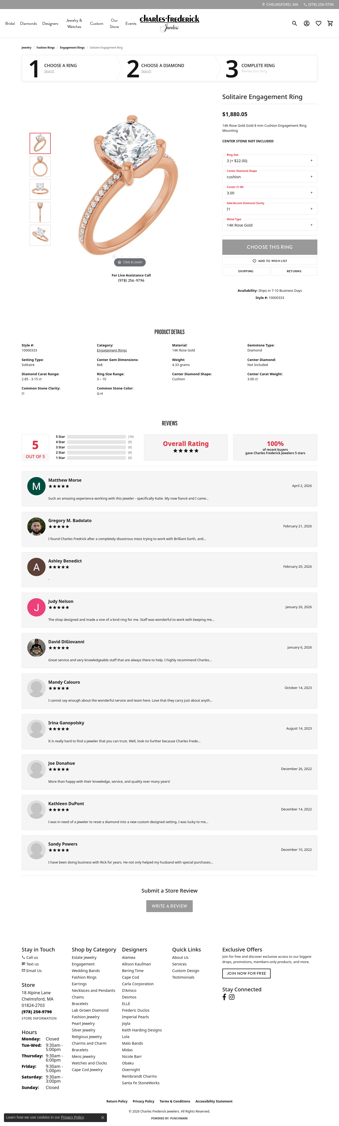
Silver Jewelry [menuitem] (83, 1030)
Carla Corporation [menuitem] (138, 983)
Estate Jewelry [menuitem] (84, 957)
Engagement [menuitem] (83, 964)
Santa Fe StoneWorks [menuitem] (140, 1082)
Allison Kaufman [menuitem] (136, 964)
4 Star (60, 442)
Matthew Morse (65, 480)
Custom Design (185, 970)
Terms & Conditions (175, 1101)
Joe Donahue (61, 763)
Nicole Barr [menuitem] (132, 1056)
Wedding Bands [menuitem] (86, 970)
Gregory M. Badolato (70, 520)
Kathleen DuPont (66, 803)
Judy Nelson (60, 601)
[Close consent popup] (102, 1117)
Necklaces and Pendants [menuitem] (93, 990)
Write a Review (169, 906)
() (131, 436)
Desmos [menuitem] (129, 997)
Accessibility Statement (213, 1101)
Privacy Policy (143, 1101)
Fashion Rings (46, 47)
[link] (280, 4)
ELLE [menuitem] (126, 1003)
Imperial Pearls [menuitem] (135, 1016)
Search (49, 71)
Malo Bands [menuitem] (132, 1043)
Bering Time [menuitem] (133, 970)
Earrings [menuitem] (79, 983)
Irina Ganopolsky (66, 723)
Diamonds (28, 23)
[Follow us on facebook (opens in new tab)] (224, 997)
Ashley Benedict (65, 561)
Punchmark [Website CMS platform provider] (179, 1118)
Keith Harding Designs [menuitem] (142, 1030)
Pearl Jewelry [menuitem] (83, 1023)
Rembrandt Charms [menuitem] (139, 1076)
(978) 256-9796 (131, 280)
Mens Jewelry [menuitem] (83, 1056)
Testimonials (183, 977)
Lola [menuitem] (125, 1036)
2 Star (60, 452)
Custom (96, 23)
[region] (130, 189)
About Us (180, 957)
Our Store (114, 23)
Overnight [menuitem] (131, 1069)
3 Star (60, 447)
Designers (50, 23)
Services (179, 964)
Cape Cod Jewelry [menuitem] (87, 1069)
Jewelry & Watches (74, 23)
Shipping (246, 271)
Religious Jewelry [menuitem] (87, 1036)
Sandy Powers (62, 844)
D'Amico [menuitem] (129, 990)
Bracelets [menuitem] (80, 1003)
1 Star (60, 458)
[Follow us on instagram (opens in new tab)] (231, 997)
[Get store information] (39, 1018)
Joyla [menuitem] (126, 1023)
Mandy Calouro (64, 682)
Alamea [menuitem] (128, 957)
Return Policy (117, 1101)
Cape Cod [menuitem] (130, 977)
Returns (294, 271)
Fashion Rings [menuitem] (84, 977)
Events (130, 23)
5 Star (60, 436)
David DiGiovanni (66, 642)
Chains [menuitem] (78, 997)
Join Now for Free (246, 973)
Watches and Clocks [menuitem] (89, 1063)
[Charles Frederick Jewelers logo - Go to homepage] (169, 23)
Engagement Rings (72, 47)
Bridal (10, 23)
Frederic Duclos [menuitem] (135, 1010)
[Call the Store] (37, 1012)
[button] (294, 23)
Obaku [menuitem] (128, 1063)
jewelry (26, 47)
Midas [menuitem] (127, 1049)
